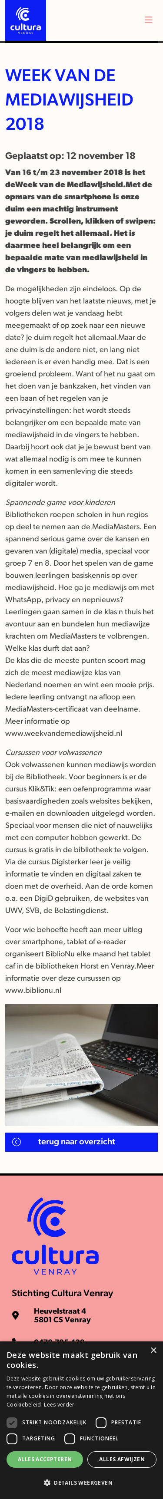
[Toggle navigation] (149, 20)
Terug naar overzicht (76, 1142)
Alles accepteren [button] (45, 1459)
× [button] (153, 1350)
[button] (81, 1483)
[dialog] (81, 1420)
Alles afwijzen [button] (122, 1459)
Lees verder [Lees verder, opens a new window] (59, 1404)
